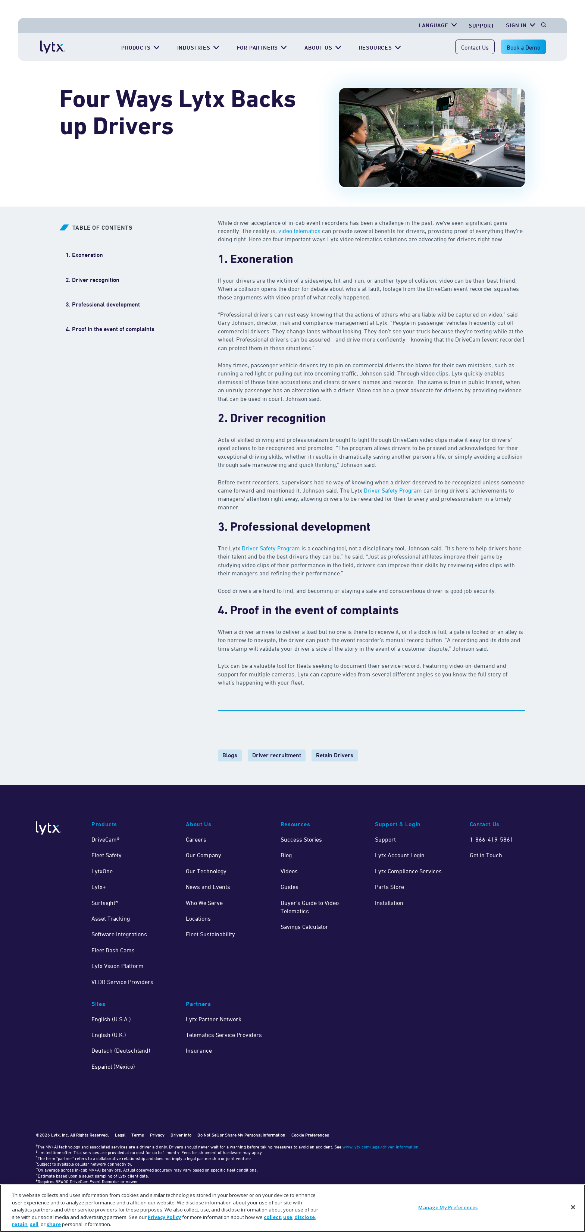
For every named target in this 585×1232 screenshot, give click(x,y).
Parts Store (389, 886)
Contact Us (475, 47)
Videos (289, 871)
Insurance (199, 1050)
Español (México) (113, 1066)
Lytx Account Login (400, 855)
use (287, 1217)
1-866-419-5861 (491, 839)
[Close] (573, 1207)
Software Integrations (119, 934)
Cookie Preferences (310, 1135)
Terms (137, 1135)
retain (20, 1224)
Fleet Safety (106, 855)
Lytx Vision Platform (117, 965)
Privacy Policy (164, 1217)
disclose (304, 1217)
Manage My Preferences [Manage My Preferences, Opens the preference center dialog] (448, 1207)
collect (272, 1217)
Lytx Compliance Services (408, 871)
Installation (389, 902)
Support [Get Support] (481, 25)
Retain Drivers (334, 755)
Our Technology (206, 871)
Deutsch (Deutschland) (120, 1050)
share (54, 1224)
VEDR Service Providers (122, 981)
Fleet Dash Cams (113, 950)
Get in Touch (486, 855)
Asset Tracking (110, 918)
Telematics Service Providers (224, 1034)
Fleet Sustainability (210, 934)
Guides (289, 886)
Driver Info (181, 1135)
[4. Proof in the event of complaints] (110, 329)
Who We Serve (204, 902)
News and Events (208, 886)
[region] (292, 1208)
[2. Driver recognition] (93, 280)
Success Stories (301, 839)
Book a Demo (523, 47)
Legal (120, 1135)
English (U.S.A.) (111, 1019)
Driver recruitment (276, 755)
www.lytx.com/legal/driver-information (380, 1147)
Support (385, 839)
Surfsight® (104, 902)
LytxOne (102, 871)
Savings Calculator (304, 926)
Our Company (203, 855)
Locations (198, 918)
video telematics (299, 230)
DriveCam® (105, 839)
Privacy (157, 1135)
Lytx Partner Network (213, 1019)
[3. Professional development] (103, 304)
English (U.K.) (108, 1034)
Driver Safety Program (393, 490)
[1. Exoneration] (84, 255)
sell (34, 1224)
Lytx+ (98, 886)
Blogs (229, 755)
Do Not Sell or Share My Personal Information (241, 1135)
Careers (196, 839)
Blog (286, 855)
